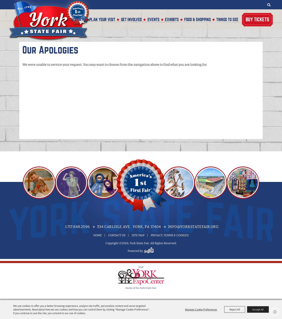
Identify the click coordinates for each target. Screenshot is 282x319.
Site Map (138, 235)
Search (269, 5)
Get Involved (131, 19)
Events (153, 19)
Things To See (227, 19)
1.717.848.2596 (77, 226)
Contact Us (116, 235)
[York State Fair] (51, 20)
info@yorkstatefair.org (193, 226)
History (77, 19)
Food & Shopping (197, 19)
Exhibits (172, 19)
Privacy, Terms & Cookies (170, 235)
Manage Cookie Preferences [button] (201, 309)
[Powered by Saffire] (149, 251)
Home (97, 235)
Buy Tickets (257, 19)
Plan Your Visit (102, 19)
